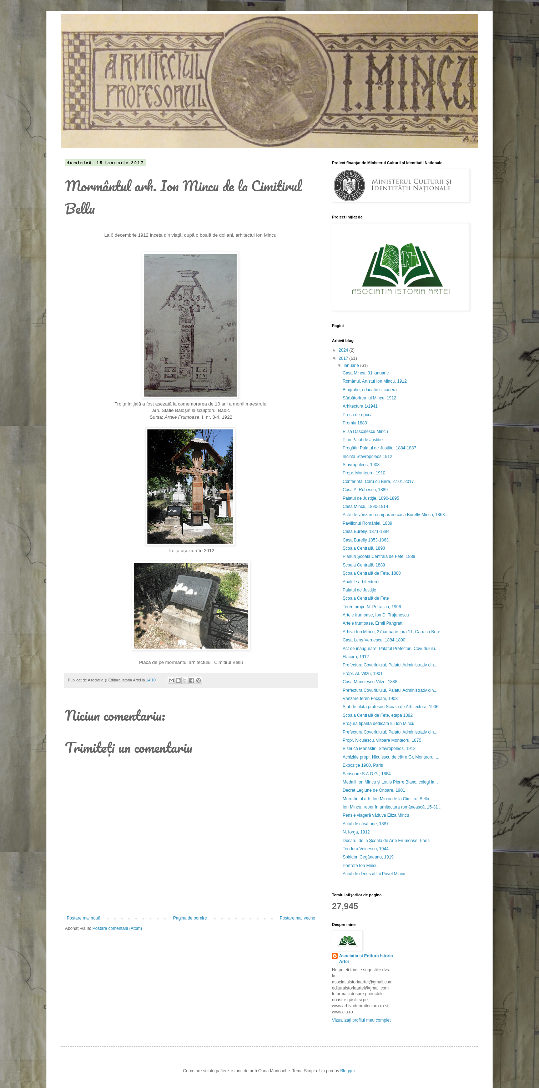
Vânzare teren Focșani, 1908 (370, 698)
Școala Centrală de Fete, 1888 (372, 573)
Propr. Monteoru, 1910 (364, 472)
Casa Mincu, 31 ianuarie (366, 373)
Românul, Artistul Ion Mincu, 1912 (375, 381)
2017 (344, 358)
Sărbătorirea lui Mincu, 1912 (369, 398)
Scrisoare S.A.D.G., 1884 (367, 773)
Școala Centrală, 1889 (364, 565)
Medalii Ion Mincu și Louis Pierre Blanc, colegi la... (390, 782)
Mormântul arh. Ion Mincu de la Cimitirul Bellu (386, 798)
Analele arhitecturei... (363, 581)
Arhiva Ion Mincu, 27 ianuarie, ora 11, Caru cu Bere (391, 631)
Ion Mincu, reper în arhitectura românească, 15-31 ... (393, 807)
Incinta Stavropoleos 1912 (367, 456)
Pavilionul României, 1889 (367, 523)
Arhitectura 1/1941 (360, 406)
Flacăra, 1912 (356, 656)
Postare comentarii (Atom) (117, 928)
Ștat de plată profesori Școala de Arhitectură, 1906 (390, 706)
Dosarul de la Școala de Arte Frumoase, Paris (386, 840)
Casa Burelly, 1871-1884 (366, 531)
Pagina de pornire (190, 918)
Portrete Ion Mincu (360, 865)
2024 (344, 350)
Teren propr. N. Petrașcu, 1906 (372, 606)
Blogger (347, 1070)
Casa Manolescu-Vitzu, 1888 (370, 681)
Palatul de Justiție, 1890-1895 (371, 498)
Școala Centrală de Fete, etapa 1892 (378, 715)
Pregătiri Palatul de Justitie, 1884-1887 (379, 447)
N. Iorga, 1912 (356, 832)
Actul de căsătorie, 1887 (366, 823)
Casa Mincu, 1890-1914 (365, 506)
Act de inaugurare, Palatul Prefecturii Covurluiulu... (391, 648)
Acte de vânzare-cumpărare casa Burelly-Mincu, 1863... (395, 514)
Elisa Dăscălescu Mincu (365, 431)
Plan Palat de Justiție (363, 439)
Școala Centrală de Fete (366, 598)
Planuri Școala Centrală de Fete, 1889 (379, 556)
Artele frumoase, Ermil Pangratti (373, 623)
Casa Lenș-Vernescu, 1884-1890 (374, 640)
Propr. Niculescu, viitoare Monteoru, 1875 (382, 740)
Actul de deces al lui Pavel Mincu (374, 873)
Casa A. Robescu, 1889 (365, 489)
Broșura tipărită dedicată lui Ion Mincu (378, 723)
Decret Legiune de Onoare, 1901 (374, 790)
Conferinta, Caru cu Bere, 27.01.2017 (378, 481)
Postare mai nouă (83, 918)
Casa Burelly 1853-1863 (366, 540)
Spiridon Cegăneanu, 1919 (368, 857)
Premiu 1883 (355, 422)
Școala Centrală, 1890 (364, 548)
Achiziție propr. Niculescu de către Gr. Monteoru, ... (391, 757)
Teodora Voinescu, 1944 (366, 848)
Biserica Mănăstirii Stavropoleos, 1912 (379, 748)
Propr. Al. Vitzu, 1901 (363, 673)
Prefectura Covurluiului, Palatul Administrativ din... (390, 665)
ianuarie (352, 365)
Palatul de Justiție (359, 590)
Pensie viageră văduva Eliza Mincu (376, 815)
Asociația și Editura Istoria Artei (366, 958)
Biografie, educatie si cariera (370, 389)
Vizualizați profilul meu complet (361, 1020)
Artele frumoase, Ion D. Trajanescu (376, 615)
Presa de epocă (358, 414)
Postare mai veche (297, 918)
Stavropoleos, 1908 (361, 464)
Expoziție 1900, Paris (363, 765)
